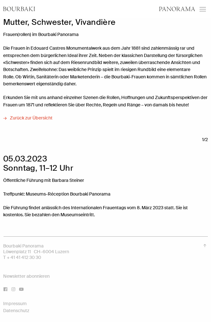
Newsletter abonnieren (26, 276)
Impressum (15, 303)
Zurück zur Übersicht (31, 118)
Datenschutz (16, 310)
